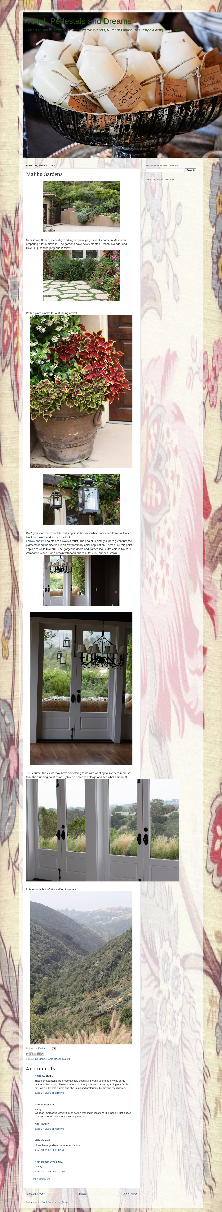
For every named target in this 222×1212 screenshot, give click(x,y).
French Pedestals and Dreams (77, 21)
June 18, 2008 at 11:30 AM (50, 1171)
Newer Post (35, 1194)
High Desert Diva (45, 1161)
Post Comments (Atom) (55, 1202)
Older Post (128, 1194)
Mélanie (39, 1140)
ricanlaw (40, 1075)
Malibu (66, 1058)
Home (82, 1194)
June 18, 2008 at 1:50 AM (49, 1150)
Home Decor (54, 1058)
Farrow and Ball (36, 541)
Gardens (40, 1058)
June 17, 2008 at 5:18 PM (49, 1092)
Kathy (42, 1048)
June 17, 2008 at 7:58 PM (49, 1128)
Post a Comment (40, 1179)
